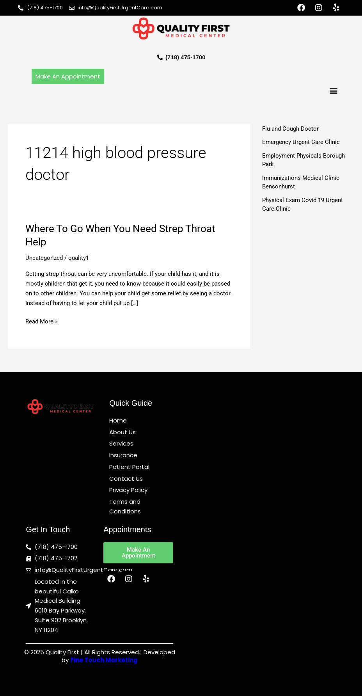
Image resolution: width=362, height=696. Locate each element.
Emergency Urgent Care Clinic (301, 142)
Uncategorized (44, 257)
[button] (333, 90)
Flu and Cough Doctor (290, 128)
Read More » (41, 321)
